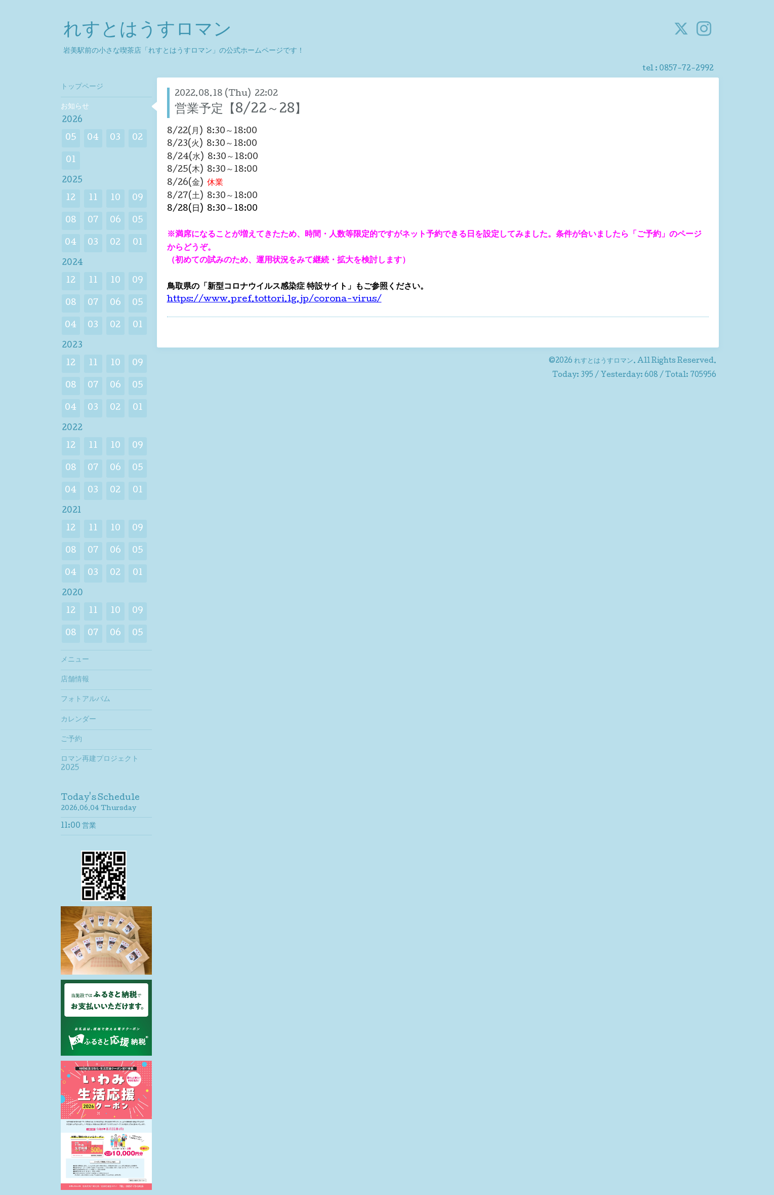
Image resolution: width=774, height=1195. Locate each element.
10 (115, 198)
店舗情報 (75, 680)
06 (115, 220)
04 (93, 138)
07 (93, 220)
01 (71, 160)
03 (115, 138)
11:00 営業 (78, 826)
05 (70, 138)
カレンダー (78, 720)
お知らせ (75, 107)
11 (93, 198)
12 (70, 198)
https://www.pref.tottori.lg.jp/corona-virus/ (274, 299)
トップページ (82, 87)
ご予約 (71, 740)
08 (70, 220)
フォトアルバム (85, 700)
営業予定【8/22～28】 (241, 110)
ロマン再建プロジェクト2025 (100, 764)
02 (137, 138)
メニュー (75, 660)
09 (137, 198)
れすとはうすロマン (147, 31)
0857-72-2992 (686, 69)
